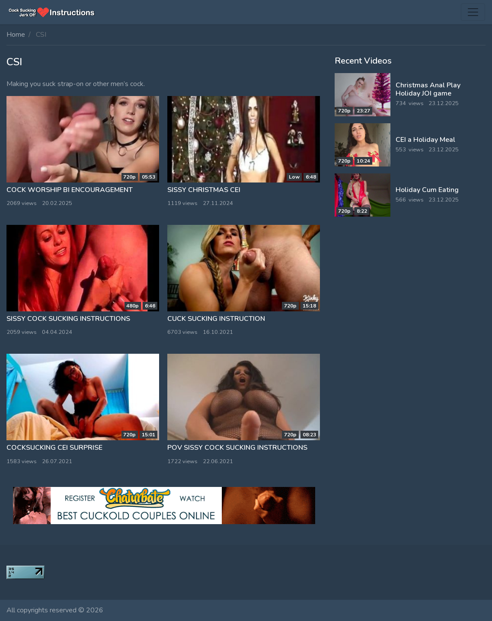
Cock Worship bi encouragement (69, 190)
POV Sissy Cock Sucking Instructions (237, 447)
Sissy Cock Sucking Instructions (68, 318)
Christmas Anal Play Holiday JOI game (428, 89)
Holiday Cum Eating (427, 190)
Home (15, 34)
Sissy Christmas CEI (203, 190)
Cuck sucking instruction (216, 318)
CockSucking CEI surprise (54, 447)
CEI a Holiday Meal (425, 139)
